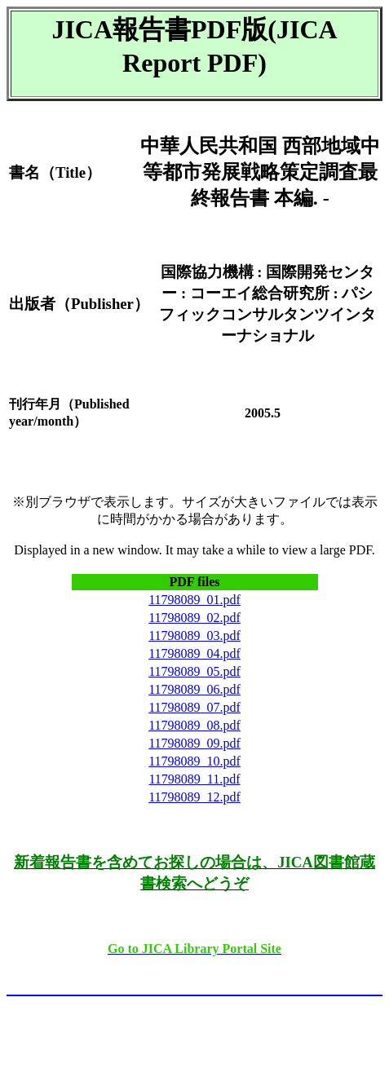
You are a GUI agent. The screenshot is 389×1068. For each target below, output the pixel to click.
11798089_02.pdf (194, 617)
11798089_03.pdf (194, 635)
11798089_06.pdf (194, 689)
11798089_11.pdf (194, 779)
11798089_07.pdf (194, 707)
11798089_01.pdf (194, 600)
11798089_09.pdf (194, 743)
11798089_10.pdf (194, 761)
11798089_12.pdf (194, 797)
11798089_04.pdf (194, 653)
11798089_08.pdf (194, 725)
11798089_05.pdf (194, 671)
